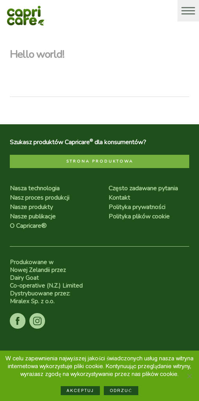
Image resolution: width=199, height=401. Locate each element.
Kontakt (119, 197)
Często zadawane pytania (143, 188)
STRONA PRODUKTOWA (99, 161)
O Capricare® (28, 226)
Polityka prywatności (137, 207)
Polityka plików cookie (139, 216)
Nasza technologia (35, 188)
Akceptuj (80, 390)
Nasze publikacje (33, 216)
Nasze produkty (31, 207)
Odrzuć (121, 390)
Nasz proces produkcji (39, 197)
